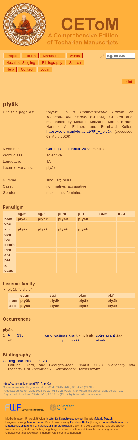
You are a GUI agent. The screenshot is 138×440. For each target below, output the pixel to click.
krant (73, 335)
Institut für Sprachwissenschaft (64, 418)
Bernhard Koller (79, 422)
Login (44, 69)
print (128, 82)
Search (75, 63)
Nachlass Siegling (20, 63)
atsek (100, 340)
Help (10, 69)
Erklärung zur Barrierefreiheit (52, 425)
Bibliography (52, 63)
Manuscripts (52, 56)
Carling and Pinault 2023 (68, 149)
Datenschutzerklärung (18, 425)
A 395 (16, 335)
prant (110, 335)
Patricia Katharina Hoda (116, 422)
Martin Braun (35, 422)
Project (11, 56)
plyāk (88, 335)
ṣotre (100, 335)
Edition (30, 56)
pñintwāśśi (71, 340)
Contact (27, 69)
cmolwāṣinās (56, 335)
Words (74, 56)
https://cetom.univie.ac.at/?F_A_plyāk (79, 131)
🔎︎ (102, 56)
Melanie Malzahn (104, 418)
